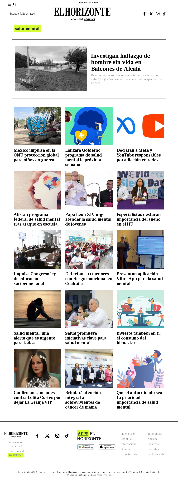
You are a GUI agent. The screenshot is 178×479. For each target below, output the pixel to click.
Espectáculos (129, 454)
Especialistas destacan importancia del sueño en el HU (139, 219)
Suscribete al (16, 453)
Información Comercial (15, 444)
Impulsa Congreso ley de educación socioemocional (35, 278)
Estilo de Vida (156, 454)
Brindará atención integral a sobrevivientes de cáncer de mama (83, 400)
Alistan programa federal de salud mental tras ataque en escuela (37, 219)
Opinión (126, 449)
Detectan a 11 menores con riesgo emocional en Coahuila (88, 278)
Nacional (153, 439)
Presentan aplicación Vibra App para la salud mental (140, 278)
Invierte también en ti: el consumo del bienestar (139, 338)
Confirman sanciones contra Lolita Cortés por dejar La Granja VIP (37, 397)
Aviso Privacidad (104, 475)
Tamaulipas (155, 433)
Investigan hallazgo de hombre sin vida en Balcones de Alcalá (120, 62)
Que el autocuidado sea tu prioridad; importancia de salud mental (139, 400)
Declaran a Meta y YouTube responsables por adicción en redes (139, 155)
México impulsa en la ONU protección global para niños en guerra (36, 155)
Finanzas (153, 444)
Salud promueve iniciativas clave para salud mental (85, 338)
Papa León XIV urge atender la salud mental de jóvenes (88, 219)
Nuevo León (128, 433)
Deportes (153, 449)
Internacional (129, 444)
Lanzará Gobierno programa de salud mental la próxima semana (83, 157)
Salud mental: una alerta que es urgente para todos (34, 338)
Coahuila (126, 439)
